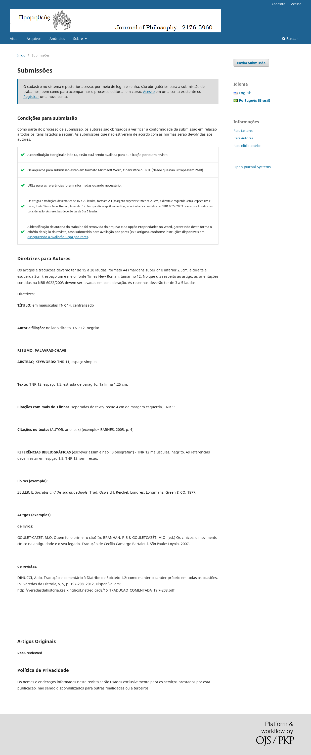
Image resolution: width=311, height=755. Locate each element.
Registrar (31, 96)
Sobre (78, 38)
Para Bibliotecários (247, 145)
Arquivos (34, 38)
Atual (14, 38)
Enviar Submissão (251, 63)
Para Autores (243, 138)
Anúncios (57, 38)
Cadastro (278, 4)
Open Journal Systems (252, 166)
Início (21, 55)
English (245, 92)
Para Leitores (243, 130)
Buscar (290, 38)
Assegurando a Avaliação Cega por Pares (57, 237)
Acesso (296, 4)
